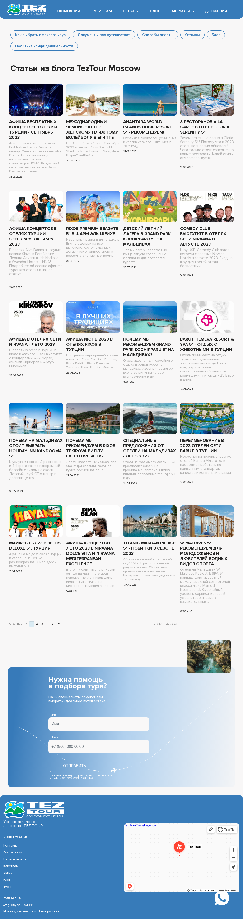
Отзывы (192, 34)
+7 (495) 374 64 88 (18, 905)
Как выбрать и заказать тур (40, 34)
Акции (8, 873)
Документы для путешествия (104, 34)
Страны (131, 11)
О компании (67, 11)
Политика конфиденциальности (44, 46)
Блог (155, 11)
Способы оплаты (157, 34)
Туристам (102, 11)
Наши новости (14, 859)
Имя (53, 715)
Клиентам (10, 866)
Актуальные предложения (199, 11)
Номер (55, 737)
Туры (7, 887)
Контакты (10, 845)
